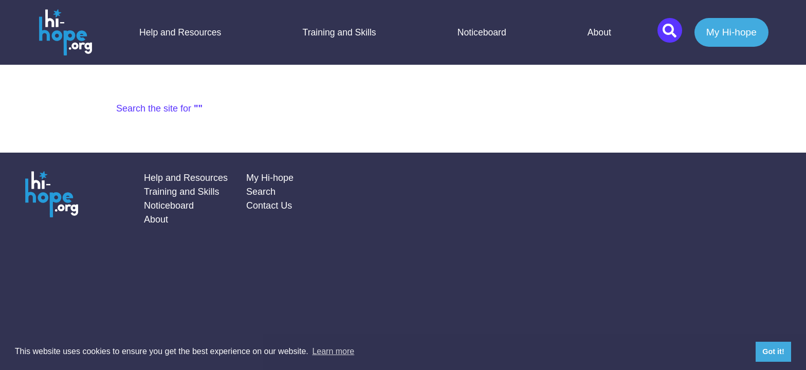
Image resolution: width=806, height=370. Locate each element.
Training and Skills (339, 32)
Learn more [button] (333, 351)
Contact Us (269, 205)
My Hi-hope (731, 32)
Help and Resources (180, 32)
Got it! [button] (773, 351)
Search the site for (159, 108)
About (599, 32)
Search (261, 192)
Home (65, 32)
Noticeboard (481, 32)
